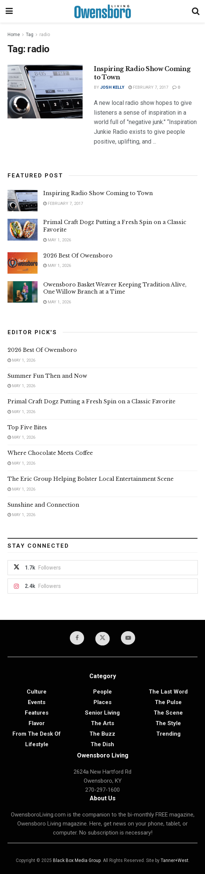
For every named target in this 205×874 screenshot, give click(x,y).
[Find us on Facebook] (77, 638)
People (102, 691)
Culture (37, 691)
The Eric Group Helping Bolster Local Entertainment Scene (90, 479)
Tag (29, 34)
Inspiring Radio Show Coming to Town (98, 193)
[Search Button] (195, 11)
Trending (168, 733)
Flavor (37, 723)
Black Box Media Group (77, 860)
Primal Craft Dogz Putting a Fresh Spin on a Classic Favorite (91, 401)
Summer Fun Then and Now (47, 376)
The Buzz (102, 733)
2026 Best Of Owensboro (78, 255)
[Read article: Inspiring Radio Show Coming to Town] (45, 91)
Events (36, 702)
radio (44, 34)
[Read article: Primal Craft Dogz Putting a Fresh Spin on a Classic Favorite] (23, 229)
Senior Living (102, 712)
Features (36, 712)
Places (102, 702)
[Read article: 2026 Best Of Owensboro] (23, 263)
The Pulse (168, 702)
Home (14, 34)
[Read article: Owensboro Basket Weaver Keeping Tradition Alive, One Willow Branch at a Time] (23, 292)
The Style (168, 723)
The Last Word (168, 691)
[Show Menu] (9, 11)
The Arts (102, 723)
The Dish (102, 744)
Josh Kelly (112, 87)
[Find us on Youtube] (128, 638)
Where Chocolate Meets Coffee (50, 453)
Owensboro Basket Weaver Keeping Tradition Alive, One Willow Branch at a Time (115, 288)
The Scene (168, 712)
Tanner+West (174, 860)
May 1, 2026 (57, 240)
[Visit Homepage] (102, 11)
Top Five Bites (27, 427)
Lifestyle (36, 744)
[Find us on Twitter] (102, 638)
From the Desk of (36, 733)
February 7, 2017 (148, 87)
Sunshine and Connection (44, 504)
